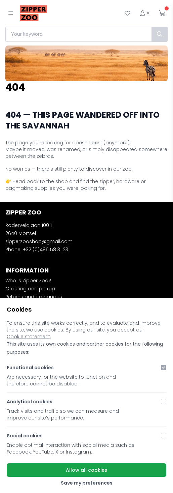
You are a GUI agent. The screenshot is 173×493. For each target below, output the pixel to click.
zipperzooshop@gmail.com (39, 241)
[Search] (160, 34)
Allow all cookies (86, 470)
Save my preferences (87, 483)
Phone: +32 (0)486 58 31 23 (36, 249)
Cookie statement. (29, 336)
